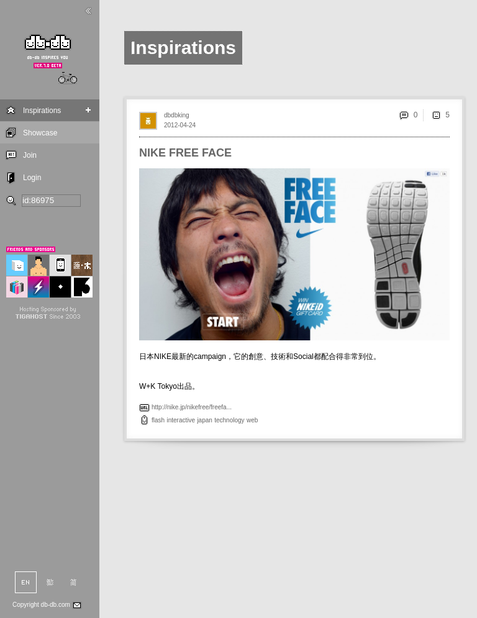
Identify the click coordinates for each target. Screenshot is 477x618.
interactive (180, 420)
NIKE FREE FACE (185, 153)
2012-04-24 (180, 125)
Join (30, 155)
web (252, 420)
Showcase (40, 133)
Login (32, 177)
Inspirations (42, 110)
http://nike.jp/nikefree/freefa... (192, 407)
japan (204, 420)
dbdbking (176, 115)
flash (158, 420)
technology (229, 420)
